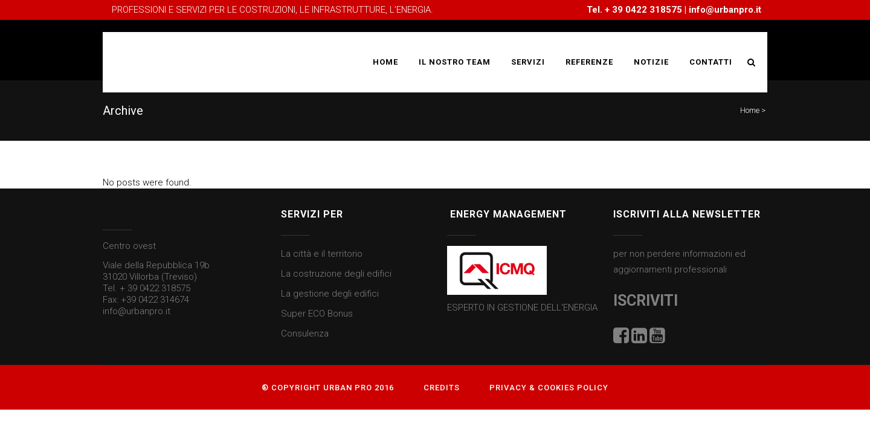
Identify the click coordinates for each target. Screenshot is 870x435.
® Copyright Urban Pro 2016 (328, 387)
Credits (442, 387)
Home (749, 110)
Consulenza (305, 333)
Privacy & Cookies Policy (548, 387)
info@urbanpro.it (725, 9)
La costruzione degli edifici (336, 273)
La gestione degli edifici (330, 293)
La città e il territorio (321, 253)
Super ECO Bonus (317, 313)
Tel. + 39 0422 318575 (146, 288)
